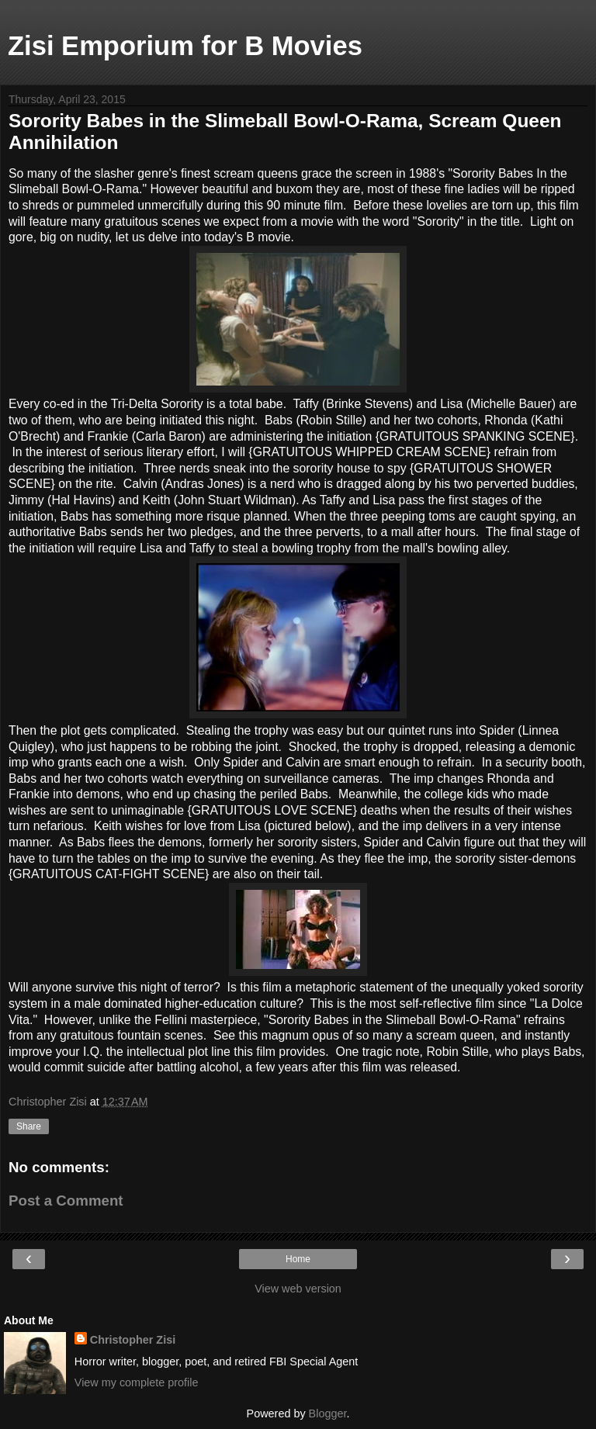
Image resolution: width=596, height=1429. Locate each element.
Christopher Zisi (132, 1340)
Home (298, 1259)
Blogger (328, 1413)
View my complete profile (136, 1382)
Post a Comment (66, 1200)
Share (28, 1126)
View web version (298, 1288)
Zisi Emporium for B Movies (185, 46)
